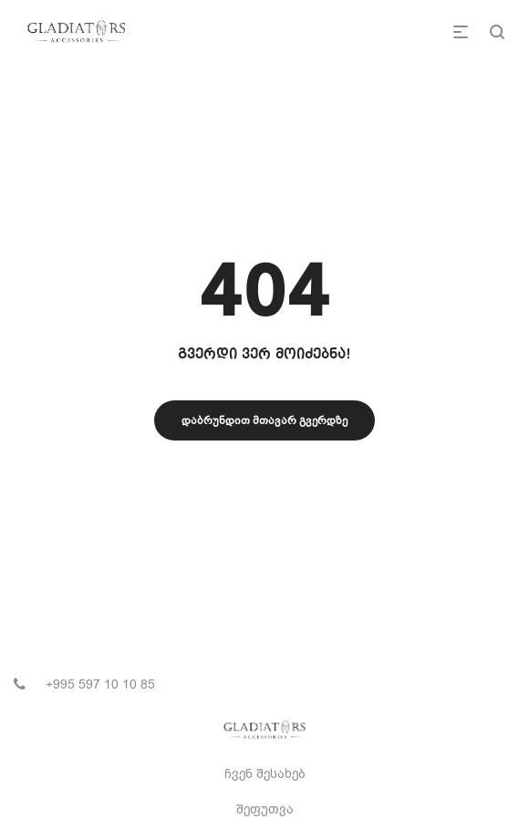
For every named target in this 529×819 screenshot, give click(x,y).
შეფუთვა (265, 809)
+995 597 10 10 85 (100, 684)
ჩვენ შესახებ (265, 774)
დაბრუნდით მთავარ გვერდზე (264, 420)
